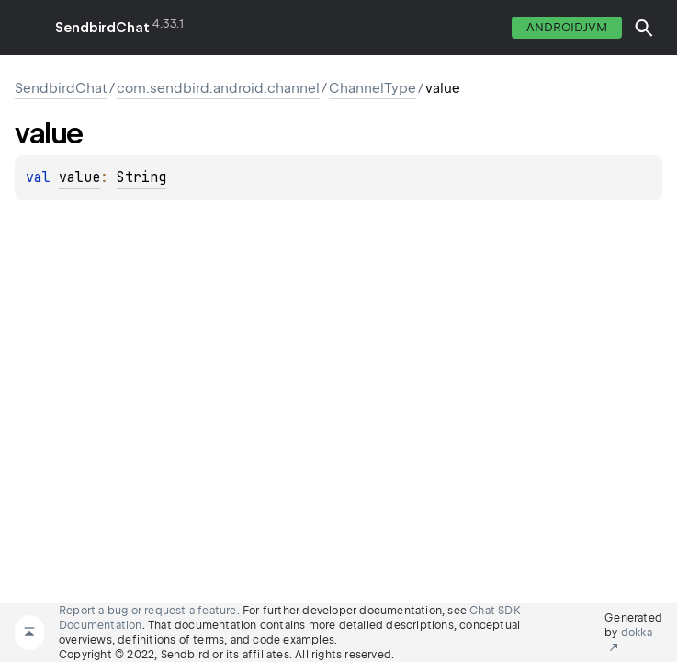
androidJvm (566, 27)
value (79, 177)
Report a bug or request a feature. (149, 610)
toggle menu (27, 27)
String (141, 177)
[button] (644, 27)
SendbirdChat (102, 27)
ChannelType (372, 88)
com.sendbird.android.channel (218, 88)
